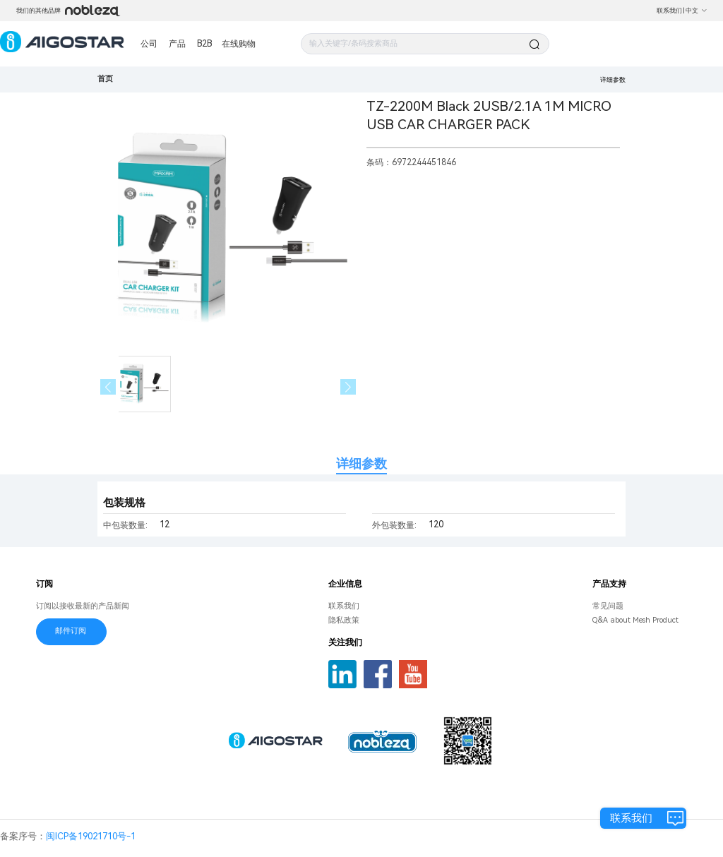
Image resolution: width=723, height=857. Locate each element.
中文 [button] (696, 10)
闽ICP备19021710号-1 (91, 836)
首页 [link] (105, 78)
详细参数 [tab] (361, 463)
